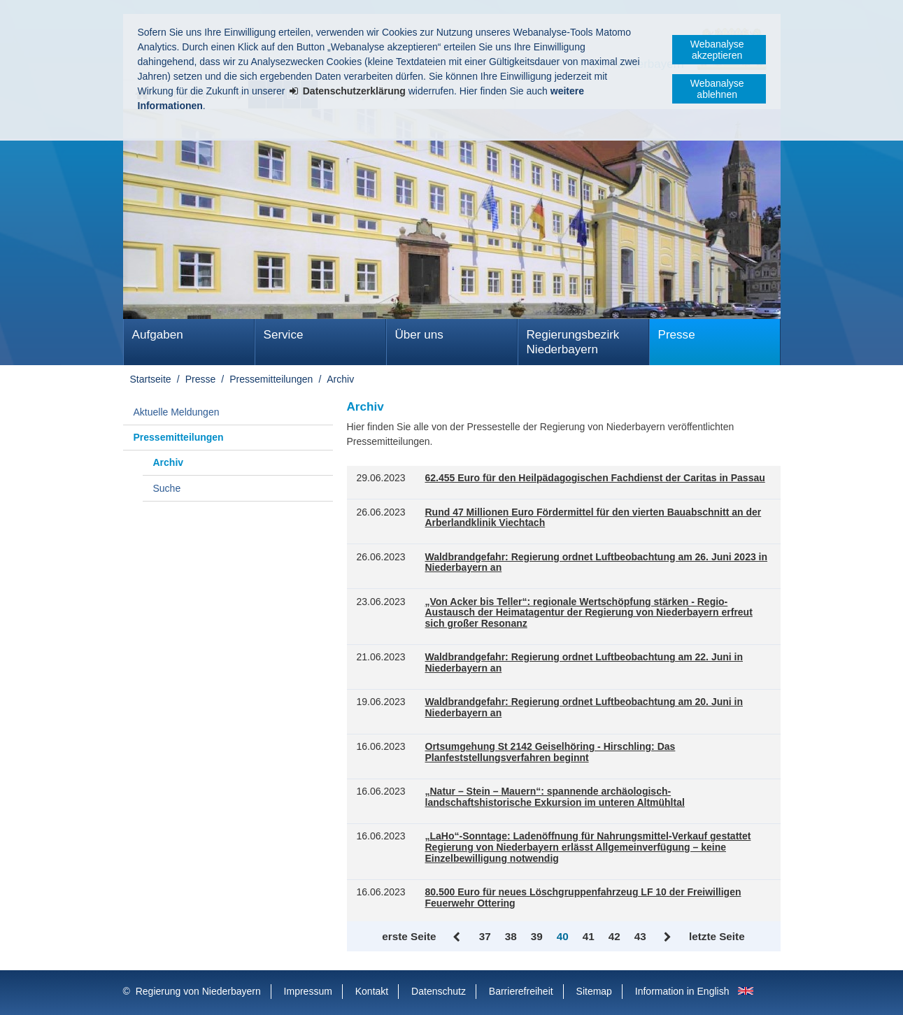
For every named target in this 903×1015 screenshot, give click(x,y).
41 (589, 936)
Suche (167, 488)
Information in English (682, 991)
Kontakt (371, 991)
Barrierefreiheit (521, 991)
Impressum (308, 991)
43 (640, 936)
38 (511, 936)
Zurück (458, 937)
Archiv (340, 379)
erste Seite (409, 936)
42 (614, 936)
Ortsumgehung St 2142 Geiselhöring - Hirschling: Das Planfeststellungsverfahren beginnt (550, 752)
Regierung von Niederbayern (198, 991)
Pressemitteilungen (271, 379)
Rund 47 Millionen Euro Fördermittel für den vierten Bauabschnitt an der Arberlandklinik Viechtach (593, 518)
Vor (667, 937)
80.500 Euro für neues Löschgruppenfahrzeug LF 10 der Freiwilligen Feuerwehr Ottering (583, 898)
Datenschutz (438, 991)
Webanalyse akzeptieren (717, 49)
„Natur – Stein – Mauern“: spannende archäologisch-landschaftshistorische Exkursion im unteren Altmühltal (555, 797)
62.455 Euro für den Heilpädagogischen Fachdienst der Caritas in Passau (595, 478)
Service (284, 334)
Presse (676, 334)
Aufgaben (157, 334)
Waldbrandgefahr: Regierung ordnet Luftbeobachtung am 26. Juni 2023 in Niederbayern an (596, 563)
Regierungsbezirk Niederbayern (573, 342)
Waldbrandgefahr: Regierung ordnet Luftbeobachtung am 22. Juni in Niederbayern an (584, 663)
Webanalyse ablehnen (717, 89)
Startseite (150, 379)
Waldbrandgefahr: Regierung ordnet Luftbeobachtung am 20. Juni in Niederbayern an (584, 707)
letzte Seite (717, 936)
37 (485, 936)
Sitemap (594, 991)
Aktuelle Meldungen (177, 412)
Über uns (419, 334)
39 (537, 936)
